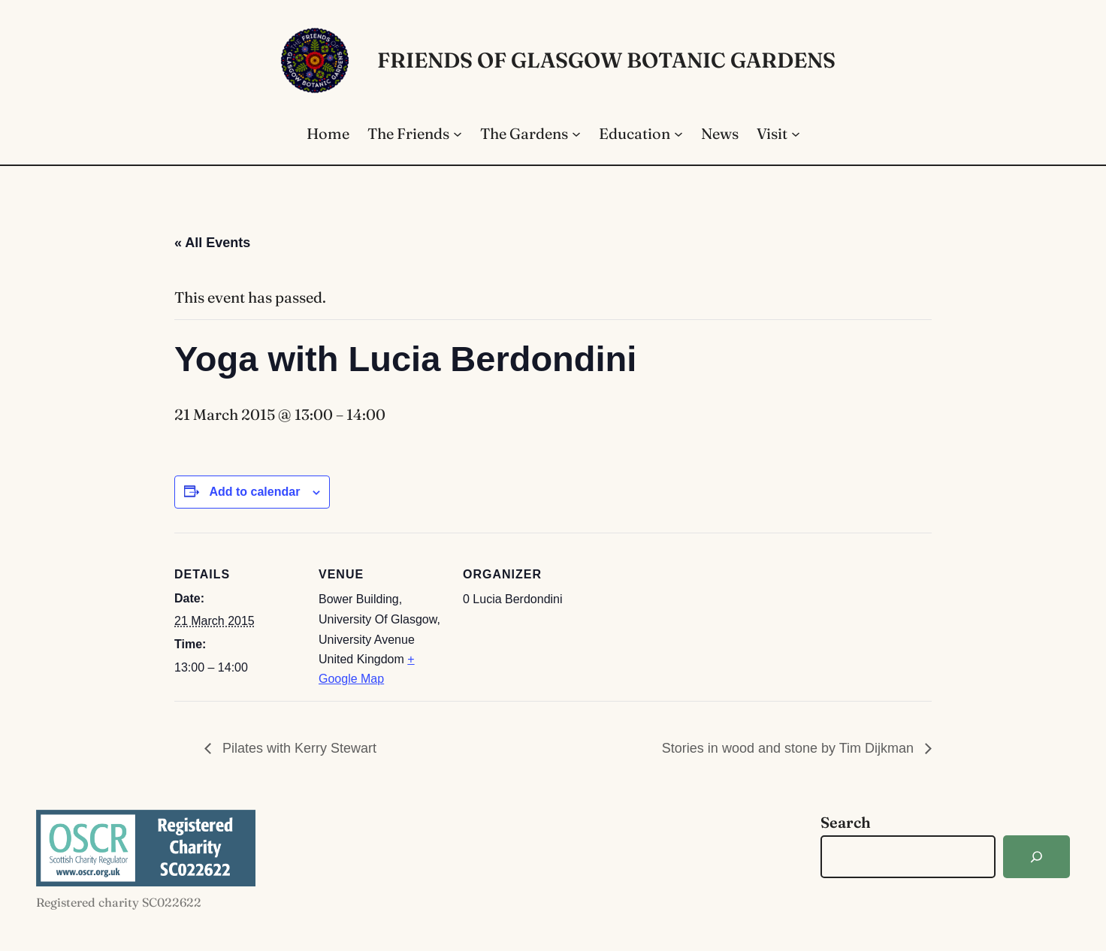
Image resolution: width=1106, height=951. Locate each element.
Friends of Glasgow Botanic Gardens (606, 60)
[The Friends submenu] (457, 133)
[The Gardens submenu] (576, 133)
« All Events (212, 242)
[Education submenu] (678, 133)
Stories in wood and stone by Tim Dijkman (789, 748)
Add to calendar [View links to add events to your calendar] (254, 491)
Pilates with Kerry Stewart (297, 748)
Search (845, 822)
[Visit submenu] (795, 133)
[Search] (1036, 856)
